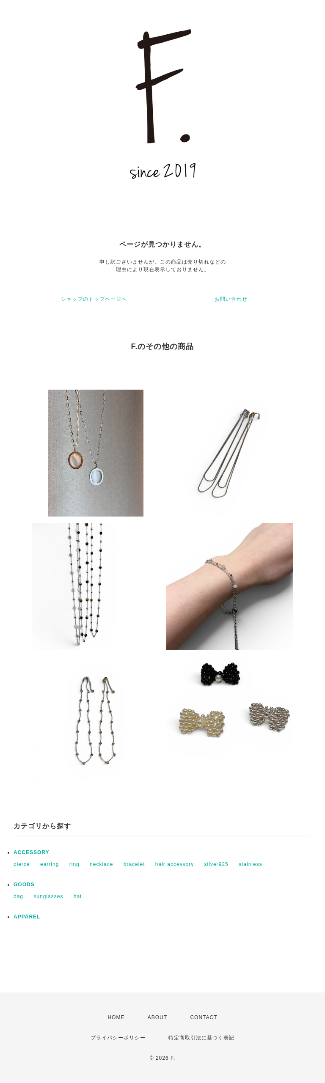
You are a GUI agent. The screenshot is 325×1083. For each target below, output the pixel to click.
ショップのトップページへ (94, 299)
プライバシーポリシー (118, 1038)
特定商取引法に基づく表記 (201, 1038)
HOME (115, 1017)
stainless (250, 864)
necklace (101, 864)
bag (18, 896)
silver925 (216, 864)
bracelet (134, 864)
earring (49, 864)
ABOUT (157, 1017)
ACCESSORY (32, 852)
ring (74, 864)
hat (78, 896)
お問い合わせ (231, 299)
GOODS (24, 885)
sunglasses (48, 896)
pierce (22, 864)
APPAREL (27, 917)
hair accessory (174, 864)
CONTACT (203, 1017)
